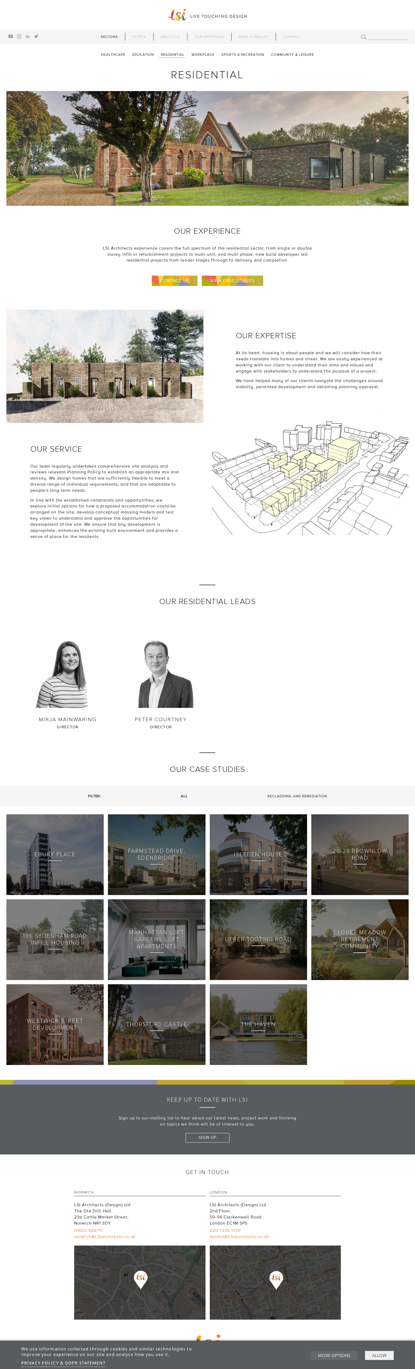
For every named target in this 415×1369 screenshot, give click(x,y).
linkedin (27, 36)
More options (334, 1355)
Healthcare (113, 55)
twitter (36, 36)
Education (143, 55)
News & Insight (253, 37)
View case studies (232, 280)
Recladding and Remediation (297, 796)
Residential (173, 55)
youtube (10, 36)
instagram (19, 36)
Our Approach (209, 37)
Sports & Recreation (242, 55)
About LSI (170, 37)
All (184, 796)
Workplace (203, 55)
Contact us (174, 280)
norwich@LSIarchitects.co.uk (105, 1236)
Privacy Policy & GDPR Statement (63, 1363)
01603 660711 (88, 1230)
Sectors (109, 37)
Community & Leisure (292, 55)
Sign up (208, 1137)
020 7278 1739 (225, 1230)
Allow (379, 1355)
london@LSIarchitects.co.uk (239, 1236)
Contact (292, 37)
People (139, 37)
